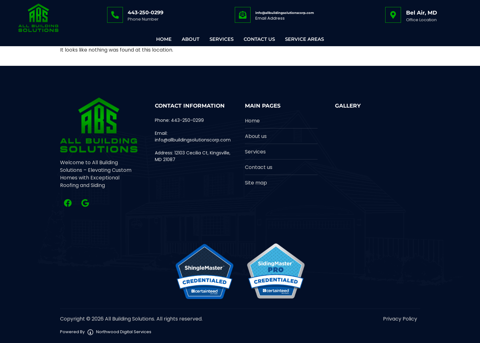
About (190, 39)
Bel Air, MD (421, 12)
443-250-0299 (145, 12)
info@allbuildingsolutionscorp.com (284, 13)
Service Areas (304, 39)
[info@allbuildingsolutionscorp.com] (243, 15)
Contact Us (259, 39)
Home (164, 39)
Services (222, 39)
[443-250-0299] (115, 15)
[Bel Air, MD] (393, 15)
